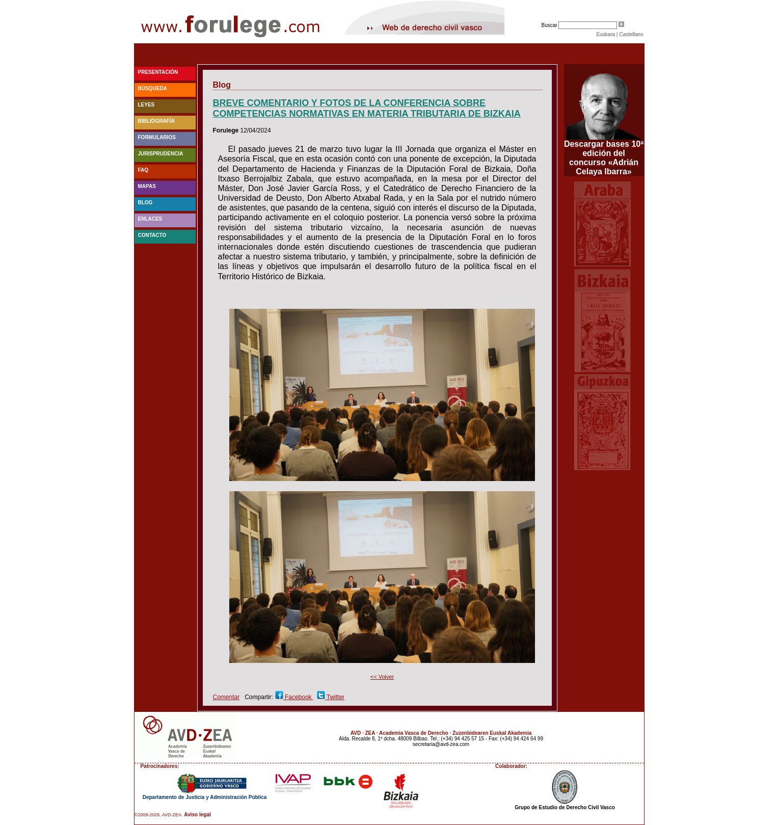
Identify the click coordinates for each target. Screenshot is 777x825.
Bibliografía (156, 121)
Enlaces (150, 219)
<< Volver (382, 677)
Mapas (147, 186)
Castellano (631, 34)
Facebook (298, 697)
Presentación (158, 72)
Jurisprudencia (160, 153)
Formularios (157, 137)
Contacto (152, 235)
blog (145, 202)
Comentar (226, 697)
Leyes (146, 105)
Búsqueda (152, 88)
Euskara (605, 34)
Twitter (334, 697)
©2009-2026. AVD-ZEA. (159, 814)
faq (143, 170)
